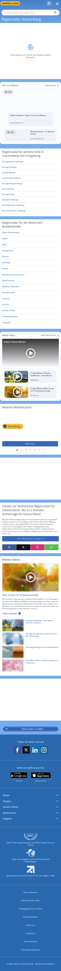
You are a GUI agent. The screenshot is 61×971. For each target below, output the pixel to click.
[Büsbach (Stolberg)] (30, 200)
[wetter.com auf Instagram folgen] (43, 750)
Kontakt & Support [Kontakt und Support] (30, 917)
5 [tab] (35, 450)
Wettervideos (9, 812)
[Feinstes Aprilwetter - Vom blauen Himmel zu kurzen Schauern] (29, 626)
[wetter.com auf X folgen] (26, 750)
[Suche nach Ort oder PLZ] (30, 12)
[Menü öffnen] (56, 3)
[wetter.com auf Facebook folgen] (17, 750)
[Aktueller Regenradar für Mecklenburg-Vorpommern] (13, 275)
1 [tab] (17, 450)
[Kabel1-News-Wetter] (30, 353)
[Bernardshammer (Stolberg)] (30, 210)
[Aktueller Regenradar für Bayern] (5, 239)
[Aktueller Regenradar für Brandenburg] (7, 251)
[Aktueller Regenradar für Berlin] (4, 245)
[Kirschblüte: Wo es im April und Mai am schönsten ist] (29, 666)
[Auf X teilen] (23, 547)
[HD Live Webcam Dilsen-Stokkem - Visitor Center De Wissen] (30, 103)
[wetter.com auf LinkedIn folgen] (35, 750)
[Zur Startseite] (12, 3)
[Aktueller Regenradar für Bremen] (5, 257)
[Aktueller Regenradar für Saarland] (6, 299)
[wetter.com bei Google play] (18, 777)
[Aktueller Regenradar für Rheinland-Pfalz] (8, 293)
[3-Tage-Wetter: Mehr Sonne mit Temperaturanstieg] (30, 392)
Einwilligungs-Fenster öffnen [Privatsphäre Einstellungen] (30, 908)
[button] (30, 795)
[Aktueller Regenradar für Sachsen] (5, 305)
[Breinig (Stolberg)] (30, 167)
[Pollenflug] (49, 3)
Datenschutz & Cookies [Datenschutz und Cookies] (30, 900)
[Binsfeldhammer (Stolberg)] (30, 205)
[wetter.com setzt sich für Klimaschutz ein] (30, 857)
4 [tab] (30, 450)
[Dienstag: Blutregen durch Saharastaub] (29, 652)
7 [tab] (43, 450)
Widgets (7, 801)
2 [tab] (21, 450)
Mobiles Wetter (10, 806)
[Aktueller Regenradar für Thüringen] (6, 323)
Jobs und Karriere (31, 892)
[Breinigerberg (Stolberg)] (30, 183)
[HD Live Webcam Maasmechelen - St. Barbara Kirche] (30, 135)
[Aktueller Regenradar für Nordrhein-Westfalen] (10, 287)
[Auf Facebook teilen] (9, 547)
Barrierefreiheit (30, 941)
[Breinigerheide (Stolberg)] (30, 162)
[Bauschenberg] (30, 189)
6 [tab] (39, 450)
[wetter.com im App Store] (41, 777)
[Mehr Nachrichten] (50, 335)
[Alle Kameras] (52, 85)
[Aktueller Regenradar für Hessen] (5, 269)
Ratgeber (7, 818)
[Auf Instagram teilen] (37, 547)
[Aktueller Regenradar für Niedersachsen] (8, 281)
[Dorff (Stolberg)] (30, 172)
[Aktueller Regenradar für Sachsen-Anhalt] (8, 311)
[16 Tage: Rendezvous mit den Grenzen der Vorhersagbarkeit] (29, 639)
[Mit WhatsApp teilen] (52, 547)
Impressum (30, 925)
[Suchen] (55, 12)
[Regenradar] (30, 429)
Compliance (30, 933)
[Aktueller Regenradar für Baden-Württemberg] (10, 233)
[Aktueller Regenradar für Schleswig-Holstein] (10, 317)
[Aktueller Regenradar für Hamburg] (6, 263)
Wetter (6, 795)
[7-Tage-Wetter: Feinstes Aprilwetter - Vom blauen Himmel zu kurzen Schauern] (30, 377)
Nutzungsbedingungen (30, 949)
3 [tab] (26, 450)
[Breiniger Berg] (30, 194)
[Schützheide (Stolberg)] (30, 178)
